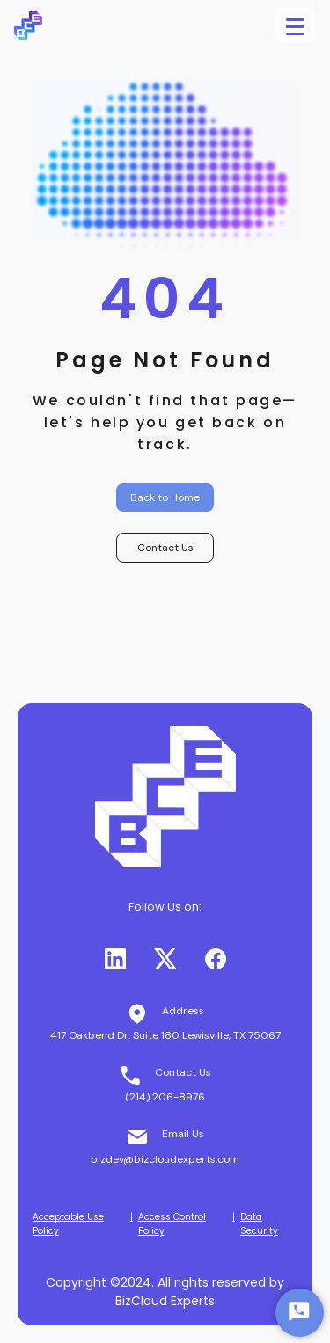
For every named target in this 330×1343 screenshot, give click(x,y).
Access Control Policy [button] (172, 1224)
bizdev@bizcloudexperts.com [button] (165, 1159)
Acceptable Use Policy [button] (68, 1224)
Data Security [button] (259, 1224)
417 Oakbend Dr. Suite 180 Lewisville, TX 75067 (165, 1035)
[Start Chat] (299, 1313)
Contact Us (165, 548)
